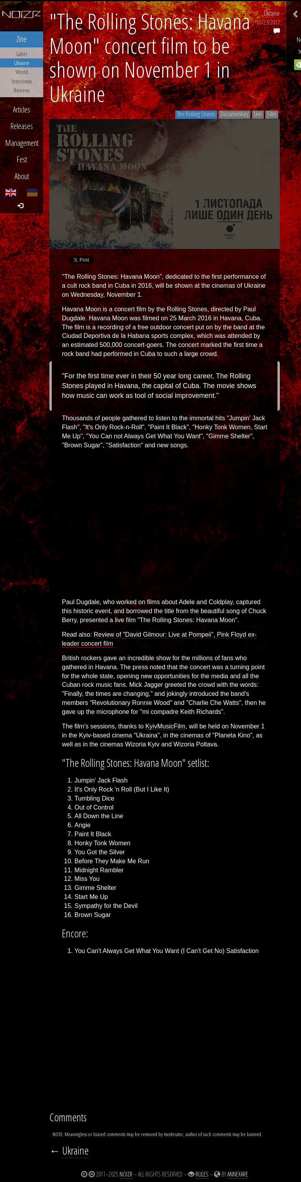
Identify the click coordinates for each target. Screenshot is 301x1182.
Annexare (237, 1174)
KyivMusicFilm (165, 726)
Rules (202, 1174)
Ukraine (272, 13)
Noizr (126, 1174)
